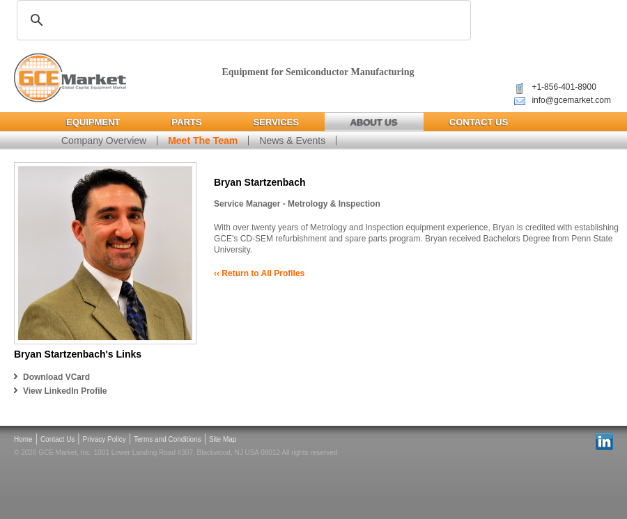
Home (23, 439)
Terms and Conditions (167, 439)
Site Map (222, 439)
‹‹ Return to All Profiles (259, 273)
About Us (374, 122)
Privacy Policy (104, 439)
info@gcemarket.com (571, 100)
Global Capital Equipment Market (70, 78)
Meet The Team (203, 140)
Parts (186, 122)
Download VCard (56, 377)
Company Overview (103, 140)
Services (276, 122)
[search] (241, 20)
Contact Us (478, 122)
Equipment (93, 122)
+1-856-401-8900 (564, 87)
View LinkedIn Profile (65, 391)
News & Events (292, 140)
